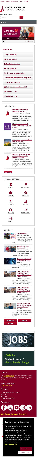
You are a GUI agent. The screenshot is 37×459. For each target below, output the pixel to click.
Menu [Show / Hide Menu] (3, 22)
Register (26, 1)
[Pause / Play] (3, 41)
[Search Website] (21, 17)
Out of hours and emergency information (13, 414)
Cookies (2, 1)
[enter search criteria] (10, 17)
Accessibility (14, 1)
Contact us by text (6, 385)
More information (11, 444)
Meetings (24, 320)
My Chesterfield (9, 376)
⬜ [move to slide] (25, 41)
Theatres (10, 323)
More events (10, 320)
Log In (20, 1)
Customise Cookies (24, 452)
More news (8, 172)
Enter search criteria (6, 14)
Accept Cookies (26, 449)
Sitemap (8, 1)
